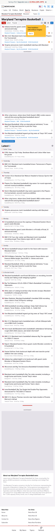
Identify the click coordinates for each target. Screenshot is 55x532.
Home (3, 512)
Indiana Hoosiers (21, 33)
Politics (15, 10)
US (10, 10)
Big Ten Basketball (22, 42)
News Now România (34, 522)
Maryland (26, 14)
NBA (18, 121)
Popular (14, 23)
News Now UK (32, 512)
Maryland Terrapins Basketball (12, 14)
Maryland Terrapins (10, 33)
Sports (27, 10)
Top (3, 23)
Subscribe (5, 522)
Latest (9, 23)
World (21, 10)
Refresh (41, 530)
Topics (32, 530)
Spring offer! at (26, 2)
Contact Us (5, 519)
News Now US (32, 516)
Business (35, 10)
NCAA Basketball (33, 42)
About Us (4, 516)
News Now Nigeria (33, 519)
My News (23, 530)
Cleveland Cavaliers (22, 130)
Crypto (42, 10)
